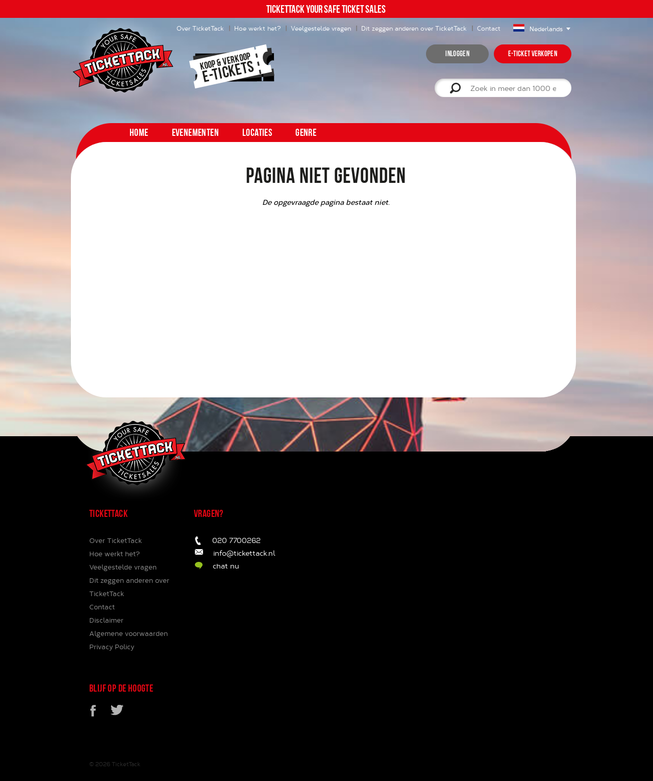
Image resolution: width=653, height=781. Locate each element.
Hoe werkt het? (257, 28)
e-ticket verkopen (532, 54)
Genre (305, 132)
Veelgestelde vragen (321, 28)
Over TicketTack (115, 540)
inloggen (457, 54)
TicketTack (126, 764)
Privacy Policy (111, 646)
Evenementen (195, 132)
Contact (488, 28)
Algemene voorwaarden (128, 633)
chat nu (226, 566)
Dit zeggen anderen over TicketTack (414, 28)
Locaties (257, 132)
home (139, 132)
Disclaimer (106, 620)
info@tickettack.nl (244, 553)
